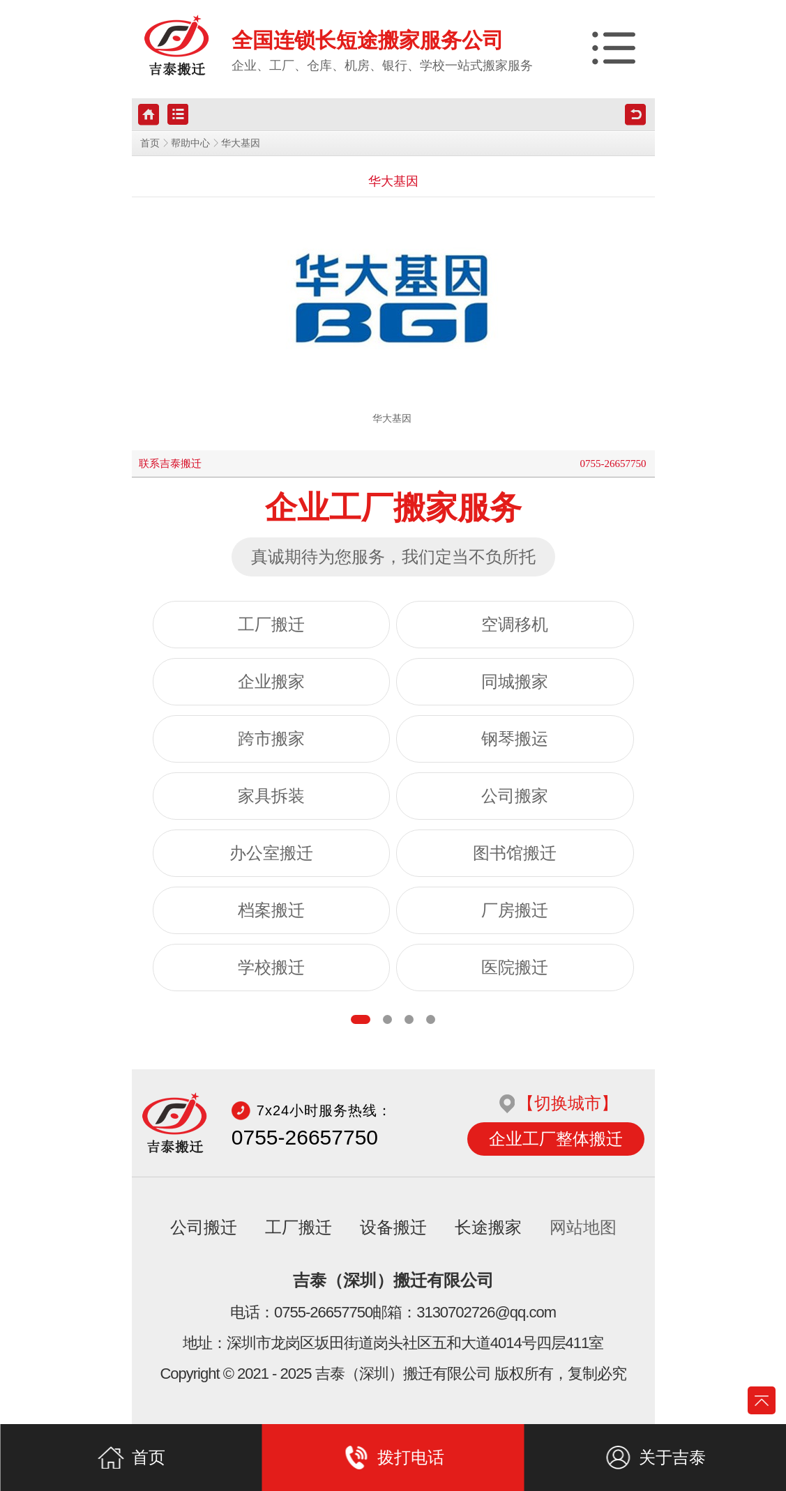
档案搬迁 (271, 910)
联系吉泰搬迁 (170, 463)
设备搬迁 (393, 1227)
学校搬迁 (271, 967)
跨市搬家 (271, 739)
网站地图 (583, 1227)
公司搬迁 (203, 1227)
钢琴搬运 (514, 739)
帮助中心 (190, 143)
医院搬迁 (514, 967)
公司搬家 (514, 796)
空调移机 (514, 624)
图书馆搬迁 (515, 853)
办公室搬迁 (271, 853)
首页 (150, 143)
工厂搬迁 (271, 624)
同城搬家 (514, 682)
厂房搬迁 (514, 910)
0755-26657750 (613, 463)
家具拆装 (271, 796)
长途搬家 (488, 1227)
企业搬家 (271, 682)
